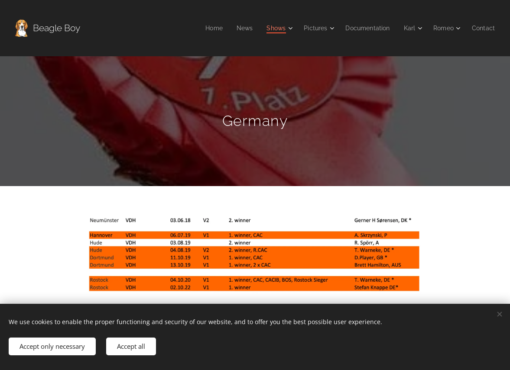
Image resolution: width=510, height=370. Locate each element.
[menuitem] (205, 28)
